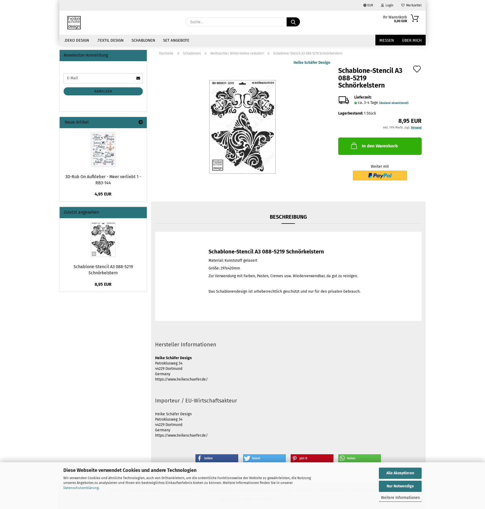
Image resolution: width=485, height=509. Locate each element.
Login (387, 5)
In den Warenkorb (374, 145)
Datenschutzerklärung (81, 488)
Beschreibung (288, 217)
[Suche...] (293, 21)
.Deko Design (76, 40)
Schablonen (143, 40)
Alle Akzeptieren (400, 473)
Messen (386, 40)
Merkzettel (411, 5)
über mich (412, 40)
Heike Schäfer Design (312, 62)
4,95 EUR (103, 194)
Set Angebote (176, 40)
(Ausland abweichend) (394, 103)
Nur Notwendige (400, 486)
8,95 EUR (103, 284)
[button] (216, 458)
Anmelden (103, 91)
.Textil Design (110, 40)
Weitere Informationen (400, 497)
